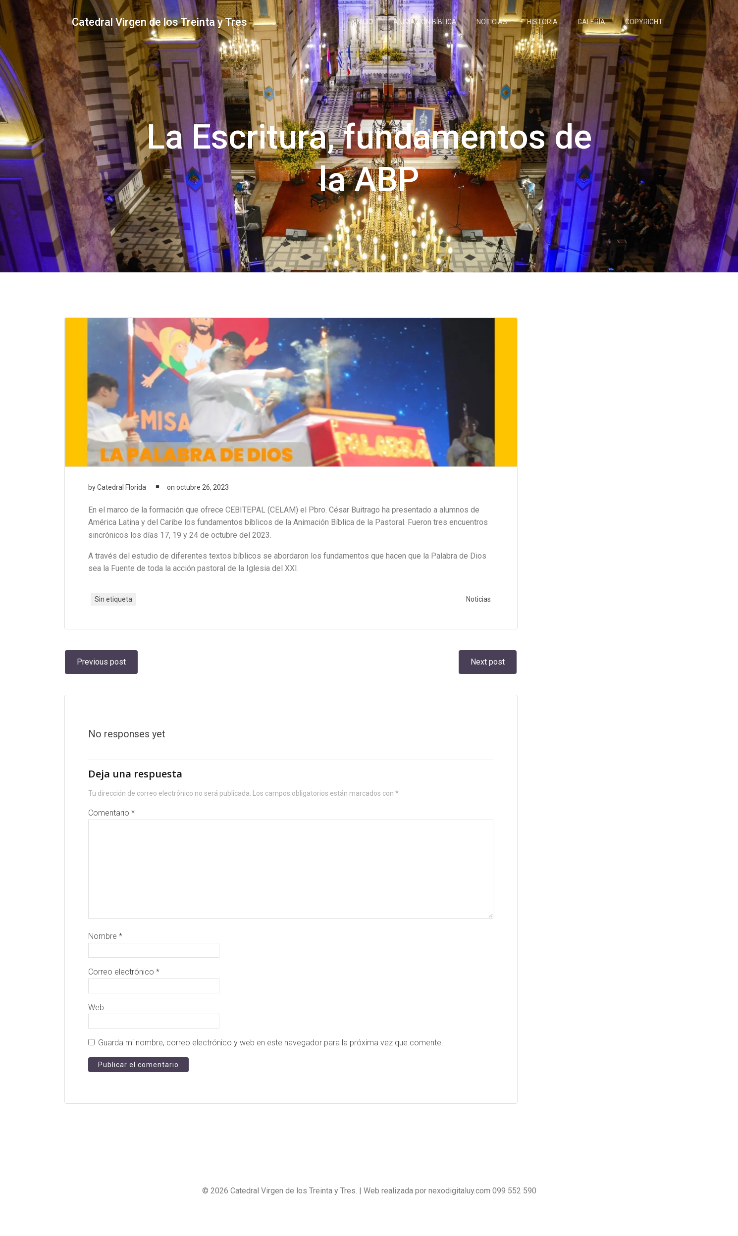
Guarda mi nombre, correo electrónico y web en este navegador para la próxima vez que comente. (271, 1058)
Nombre (106, 951)
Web (97, 1022)
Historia (543, 22)
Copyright (645, 22)
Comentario (112, 828)
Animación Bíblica (426, 22)
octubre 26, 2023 (203, 496)
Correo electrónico (124, 987)
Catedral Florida (122, 496)
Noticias (493, 22)
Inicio (366, 22)
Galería (593, 22)
